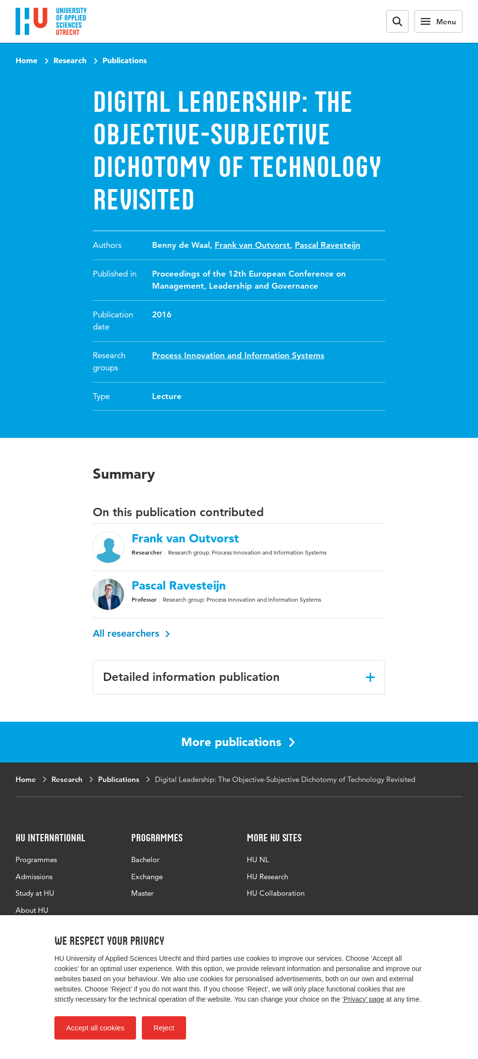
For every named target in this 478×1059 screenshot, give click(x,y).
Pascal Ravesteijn (327, 245)
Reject (164, 1028)
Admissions (34, 876)
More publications (238, 742)
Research (69, 60)
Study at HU (35, 893)
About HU (32, 910)
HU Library (264, 910)
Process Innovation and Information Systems (238, 355)
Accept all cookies (95, 1028)
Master (142, 893)
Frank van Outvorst (252, 245)
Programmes (36, 859)
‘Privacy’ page (363, 999)
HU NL (258, 859)
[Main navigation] (438, 21)
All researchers (131, 633)
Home (26, 60)
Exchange (147, 876)
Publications (124, 60)
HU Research (267, 876)
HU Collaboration (276, 893)
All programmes (157, 910)
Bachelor (145, 859)
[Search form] (397, 21)
